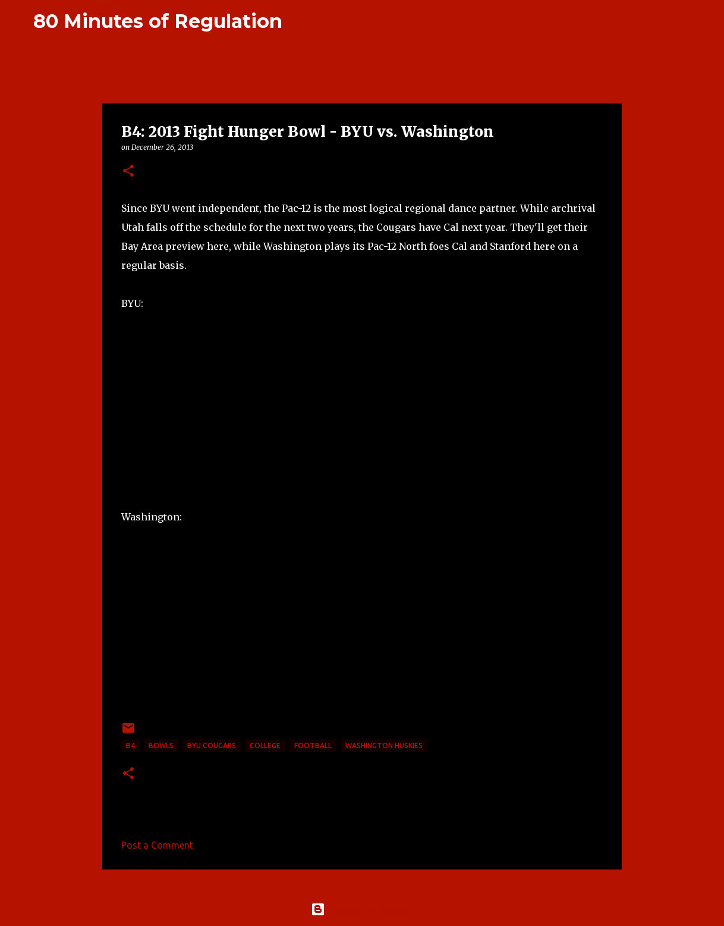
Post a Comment (157, 845)
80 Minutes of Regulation (157, 21)
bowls (161, 745)
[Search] (299, 21)
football (313, 745)
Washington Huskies (384, 745)
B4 (130, 745)
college (265, 745)
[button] (128, 172)
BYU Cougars (211, 745)
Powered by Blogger (362, 909)
